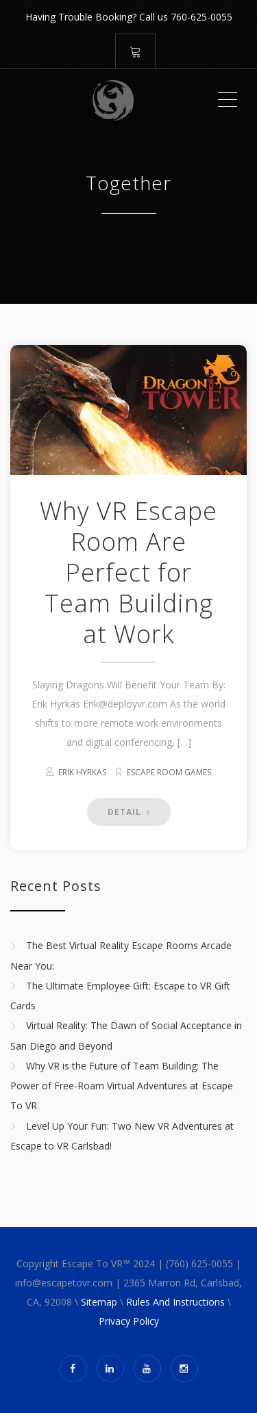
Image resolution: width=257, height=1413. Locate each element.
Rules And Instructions (175, 1301)
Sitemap (99, 1301)
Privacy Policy (129, 1320)
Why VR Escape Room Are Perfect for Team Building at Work (128, 572)
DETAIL (129, 812)
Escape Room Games (169, 772)
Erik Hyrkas (82, 772)
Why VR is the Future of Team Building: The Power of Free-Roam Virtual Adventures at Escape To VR (121, 1086)
